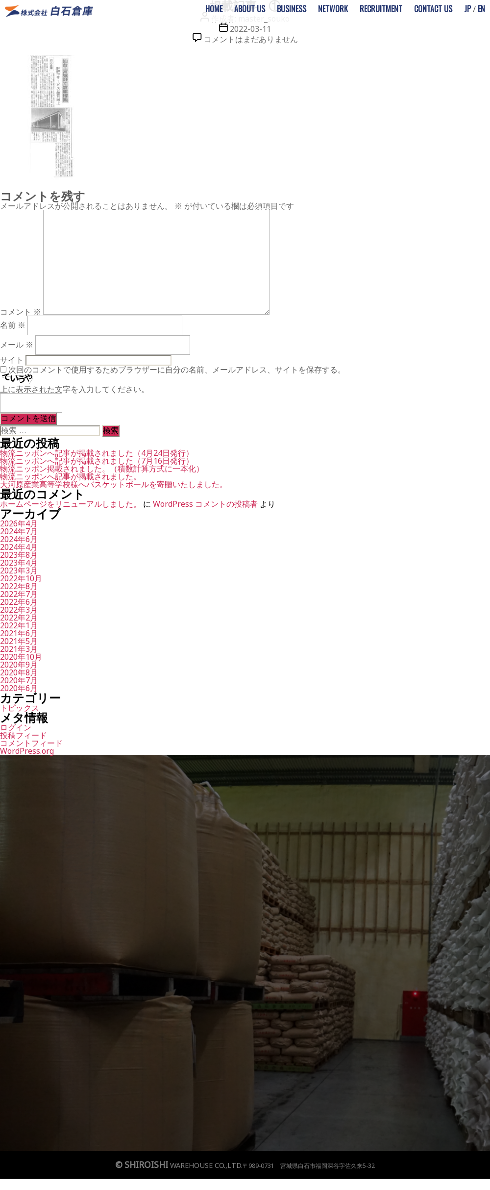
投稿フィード (23, 735)
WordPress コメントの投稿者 (205, 503)
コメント (20, 311)
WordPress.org (27, 750)
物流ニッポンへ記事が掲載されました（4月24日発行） (97, 452)
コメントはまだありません (251, 39)
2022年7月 (19, 594)
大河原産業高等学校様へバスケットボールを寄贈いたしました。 (113, 484)
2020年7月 (19, 680)
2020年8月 (19, 672)
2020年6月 (19, 688)
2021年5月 (19, 641)
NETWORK (333, 9)
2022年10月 (21, 578)
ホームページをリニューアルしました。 (70, 503)
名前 (12, 325)
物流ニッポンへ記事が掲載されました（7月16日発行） (97, 460)
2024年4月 (19, 547)
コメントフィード (31, 743)
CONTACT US (433, 9)
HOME (213, 9)
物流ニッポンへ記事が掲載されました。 (70, 476)
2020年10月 (21, 656)
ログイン (15, 727)
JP (467, 9)
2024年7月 (19, 531)
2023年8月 (19, 554)
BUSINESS (291, 9)
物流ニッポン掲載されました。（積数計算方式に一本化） (102, 468)
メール (16, 344)
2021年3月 (19, 649)
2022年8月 (19, 586)
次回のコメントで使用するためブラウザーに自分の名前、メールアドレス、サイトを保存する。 (176, 369)
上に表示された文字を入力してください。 (74, 389)
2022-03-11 (250, 29)
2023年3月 (19, 570)
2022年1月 (19, 625)
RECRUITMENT (381, 9)
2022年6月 (19, 601)
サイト (12, 359)
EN (481, 9)
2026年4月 (19, 523)
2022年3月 (19, 609)
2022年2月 (19, 617)
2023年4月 (19, 562)
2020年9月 (19, 664)
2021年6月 (19, 633)
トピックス (19, 707)
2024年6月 (19, 539)
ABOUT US (249, 9)
